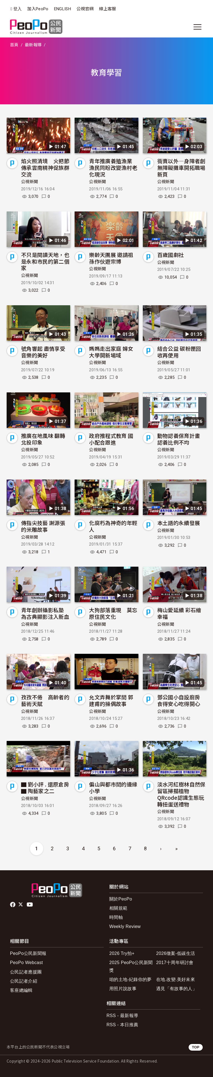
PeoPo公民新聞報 (28, 953)
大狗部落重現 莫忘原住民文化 (113, 613)
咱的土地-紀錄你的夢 (130, 979)
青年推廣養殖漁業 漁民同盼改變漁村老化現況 (113, 167)
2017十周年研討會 (175, 962)
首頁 (14, 44)
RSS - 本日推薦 (122, 1024)
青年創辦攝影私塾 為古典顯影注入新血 (45, 613)
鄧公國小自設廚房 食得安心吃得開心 (178, 700)
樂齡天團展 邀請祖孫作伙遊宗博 (111, 258)
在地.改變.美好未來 (175, 979)
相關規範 (118, 908)
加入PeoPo (37, 8)
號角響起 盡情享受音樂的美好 (43, 352)
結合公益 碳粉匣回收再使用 (179, 352)
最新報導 (33, 44)
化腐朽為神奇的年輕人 (113, 526)
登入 (17, 9)
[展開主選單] (197, 26)
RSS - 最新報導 (122, 1015)
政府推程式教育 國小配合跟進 (111, 439)
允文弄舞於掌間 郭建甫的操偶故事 (111, 700)
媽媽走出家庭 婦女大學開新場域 (111, 352)
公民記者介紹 (23, 981)
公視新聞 (29, 181)
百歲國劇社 (170, 254)
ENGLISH (62, 8)
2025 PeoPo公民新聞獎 (131, 966)
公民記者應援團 (26, 972)
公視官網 (85, 8)
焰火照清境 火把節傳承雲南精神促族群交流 (45, 167)
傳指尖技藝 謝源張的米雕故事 (43, 526)
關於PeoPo (120, 899)
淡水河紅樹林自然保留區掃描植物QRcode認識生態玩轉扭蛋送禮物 (181, 794)
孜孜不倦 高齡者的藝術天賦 (45, 700)
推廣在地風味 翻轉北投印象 (43, 439)
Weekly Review (125, 926)
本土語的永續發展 (178, 522)
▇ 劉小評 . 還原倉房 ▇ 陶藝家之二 (45, 787)
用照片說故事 (122, 988)
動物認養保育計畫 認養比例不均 (178, 439)
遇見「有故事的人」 (176, 988)
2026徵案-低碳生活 (175, 953)
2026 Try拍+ (122, 953)
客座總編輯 (21, 990)
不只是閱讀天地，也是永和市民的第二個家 (45, 261)
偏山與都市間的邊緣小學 (113, 787)
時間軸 (116, 917)
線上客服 (107, 8)
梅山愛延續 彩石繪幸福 (179, 613)
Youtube (30, 904)
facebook (13, 904)
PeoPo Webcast (26, 962)
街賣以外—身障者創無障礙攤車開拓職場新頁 (181, 167)
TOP (195, 1047)
